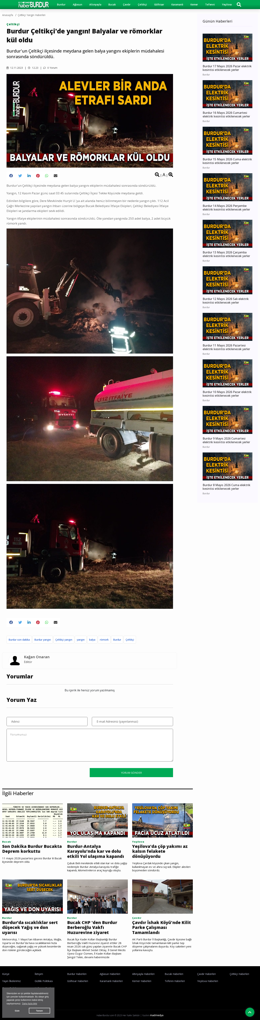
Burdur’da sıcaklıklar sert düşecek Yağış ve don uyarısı (30, 927)
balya (92, 639)
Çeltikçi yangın (63, 639)
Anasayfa (7, 15)
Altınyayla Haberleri (143, 974)
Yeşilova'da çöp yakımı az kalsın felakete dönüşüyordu (160, 851)
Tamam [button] (39, 1011)
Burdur (61, 4)
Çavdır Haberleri (206, 974)
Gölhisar (159, 4)
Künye (5, 974)
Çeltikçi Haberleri (239, 974)
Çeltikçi (142, 4)
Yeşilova (227, 4)
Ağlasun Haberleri (110, 974)
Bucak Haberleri (174, 974)
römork (104, 639)
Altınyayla (95, 4)
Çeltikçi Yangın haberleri (32, 15)
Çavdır (127, 4)
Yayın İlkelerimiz (11, 981)
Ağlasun (77, 4)
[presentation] (34, 772)
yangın (81, 639)
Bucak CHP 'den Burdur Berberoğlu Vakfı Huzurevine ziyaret (92, 927)
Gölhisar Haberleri (77, 981)
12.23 (33, 67)
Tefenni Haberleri (175, 981)
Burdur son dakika (19, 639)
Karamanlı (177, 4)
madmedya (156, 1015)
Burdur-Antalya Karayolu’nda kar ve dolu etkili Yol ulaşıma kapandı (95, 851)
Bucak (112, 4)
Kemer (194, 4)
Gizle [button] (17, 1011)
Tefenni (210, 4)
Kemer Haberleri (141, 981)
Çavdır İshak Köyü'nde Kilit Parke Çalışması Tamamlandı (161, 927)
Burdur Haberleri (76, 974)
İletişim (39, 974)
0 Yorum (50, 67)
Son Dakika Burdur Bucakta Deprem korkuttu (32, 849)
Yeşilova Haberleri (207, 981)
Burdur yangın (42, 639)
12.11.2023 (15, 67)
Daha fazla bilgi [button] (29, 1003)
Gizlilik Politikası (44, 981)
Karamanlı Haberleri (111, 981)
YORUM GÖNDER (131, 772)
